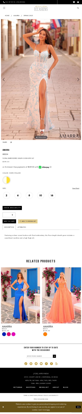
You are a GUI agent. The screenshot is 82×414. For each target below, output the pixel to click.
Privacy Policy (43, 397)
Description (9, 228)
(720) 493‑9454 (41, 375)
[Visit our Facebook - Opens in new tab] (51, 365)
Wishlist (44, 389)
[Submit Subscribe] (54, 358)
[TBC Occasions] (41, 8)
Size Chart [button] (75, 188)
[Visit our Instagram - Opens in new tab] (30, 365)
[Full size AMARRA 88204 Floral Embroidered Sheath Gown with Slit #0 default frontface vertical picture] (41, 79)
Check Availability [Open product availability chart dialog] (13, 208)
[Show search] (78, 8)
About (56, 389)
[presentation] (20, 297)
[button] (78, 2)
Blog (65, 389)
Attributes (22, 228)
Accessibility (53, 397)
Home (7, 15)
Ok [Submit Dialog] (78, 409)
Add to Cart (10, 222)
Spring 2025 (28, 15)
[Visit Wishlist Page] (74, 2)
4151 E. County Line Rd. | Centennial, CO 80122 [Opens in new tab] (41, 379)
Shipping (31, 389)
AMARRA (16, 15)
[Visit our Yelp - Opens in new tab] (56, 365)
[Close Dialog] (3, 408)
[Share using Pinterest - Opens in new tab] (11, 142)
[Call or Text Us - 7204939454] (14, 2)
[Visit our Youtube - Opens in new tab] (41, 365)
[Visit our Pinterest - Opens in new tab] (46, 365)
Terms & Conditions (30, 397)
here (48, 411)
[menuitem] (14, 2)
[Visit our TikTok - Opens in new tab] (25, 365)
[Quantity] (9, 215)
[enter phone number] (41, 358)
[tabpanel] (41, 79)
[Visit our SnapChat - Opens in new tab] (36, 365)
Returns (18, 389)
